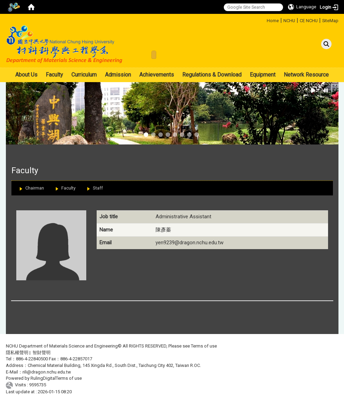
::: (264, 19)
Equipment (262, 74)
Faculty (54, 74)
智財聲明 (42, 352)
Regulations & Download (211, 74)
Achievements (156, 74)
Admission (118, 74)
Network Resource (306, 74)
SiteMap (330, 20)
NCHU (289, 20)
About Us (26, 74)
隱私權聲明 (17, 352)
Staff (98, 188)
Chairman (34, 188)
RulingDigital (43, 378)
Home (273, 20)
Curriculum (84, 74)
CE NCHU (309, 20)
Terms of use (204, 346)
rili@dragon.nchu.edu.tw (47, 372)
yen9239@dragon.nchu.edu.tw (189, 242)
